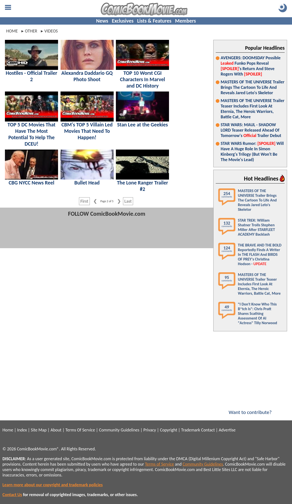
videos (51, 31)
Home (12, 31)
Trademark (190, 430)
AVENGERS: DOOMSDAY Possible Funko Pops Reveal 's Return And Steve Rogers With (251, 66)
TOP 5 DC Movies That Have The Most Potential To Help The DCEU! (32, 134)
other (31, 31)
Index (22, 430)
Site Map (38, 430)
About (55, 430)
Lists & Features (154, 21)
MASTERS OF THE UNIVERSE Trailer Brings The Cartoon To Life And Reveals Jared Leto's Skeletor (252, 87)
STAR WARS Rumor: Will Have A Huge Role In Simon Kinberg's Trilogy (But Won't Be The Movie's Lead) (252, 151)
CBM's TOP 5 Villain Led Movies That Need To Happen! (87, 131)
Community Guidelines (119, 430)
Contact (208, 430)
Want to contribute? (250, 409)
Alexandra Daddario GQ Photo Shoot (87, 76)
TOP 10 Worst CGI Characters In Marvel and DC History (142, 79)
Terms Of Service (80, 430)
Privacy (149, 430)
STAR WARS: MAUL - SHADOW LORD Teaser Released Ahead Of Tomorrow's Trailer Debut (251, 130)
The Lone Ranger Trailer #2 (142, 186)
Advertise (227, 430)
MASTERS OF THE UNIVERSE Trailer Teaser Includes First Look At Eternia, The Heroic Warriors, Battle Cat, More (252, 109)
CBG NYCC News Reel (31, 183)
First (84, 201)
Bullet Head (87, 183)
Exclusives (123, 21)
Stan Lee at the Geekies (142, 125)
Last (128, 201)
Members (185, 21)
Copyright (168, 430)
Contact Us (12, 494)
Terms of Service (159, 464)
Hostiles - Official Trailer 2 (31, 76)
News (102, 21)
